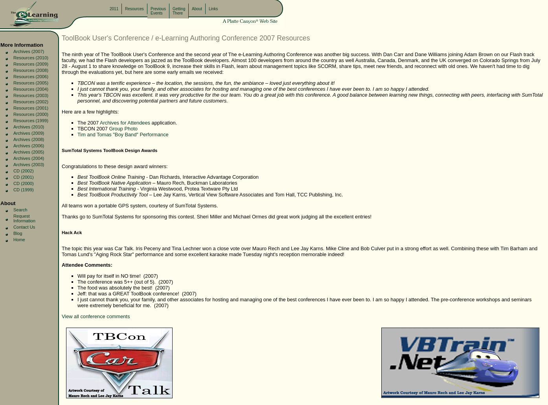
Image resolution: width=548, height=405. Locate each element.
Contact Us (24, 227)
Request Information (24, 218)
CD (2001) (23, 177)
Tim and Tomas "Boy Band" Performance (123, 134)
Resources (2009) (30, 64)
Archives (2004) (28, 158)
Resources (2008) (30, 70)
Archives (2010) (28, 127)
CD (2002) (23, 171)
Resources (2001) (30, 108)
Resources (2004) (30, 89)
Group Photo (123, 129)
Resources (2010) (30, 57)
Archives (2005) (28, 152)
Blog (17, 233)
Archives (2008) (28, 139)
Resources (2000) (30, 114)
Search (20, 209)
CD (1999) (23, 189)
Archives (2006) (28, 145)
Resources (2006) (30, 76)
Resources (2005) (30, 83)
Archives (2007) (28, 51)
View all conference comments (96, 316)
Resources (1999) (30, 120)
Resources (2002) (30, 101)
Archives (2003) (28, 164)
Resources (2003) (30, 95)
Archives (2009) (28, 133)
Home (19, 239)
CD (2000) (23, 183)
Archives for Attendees (125, 123)
